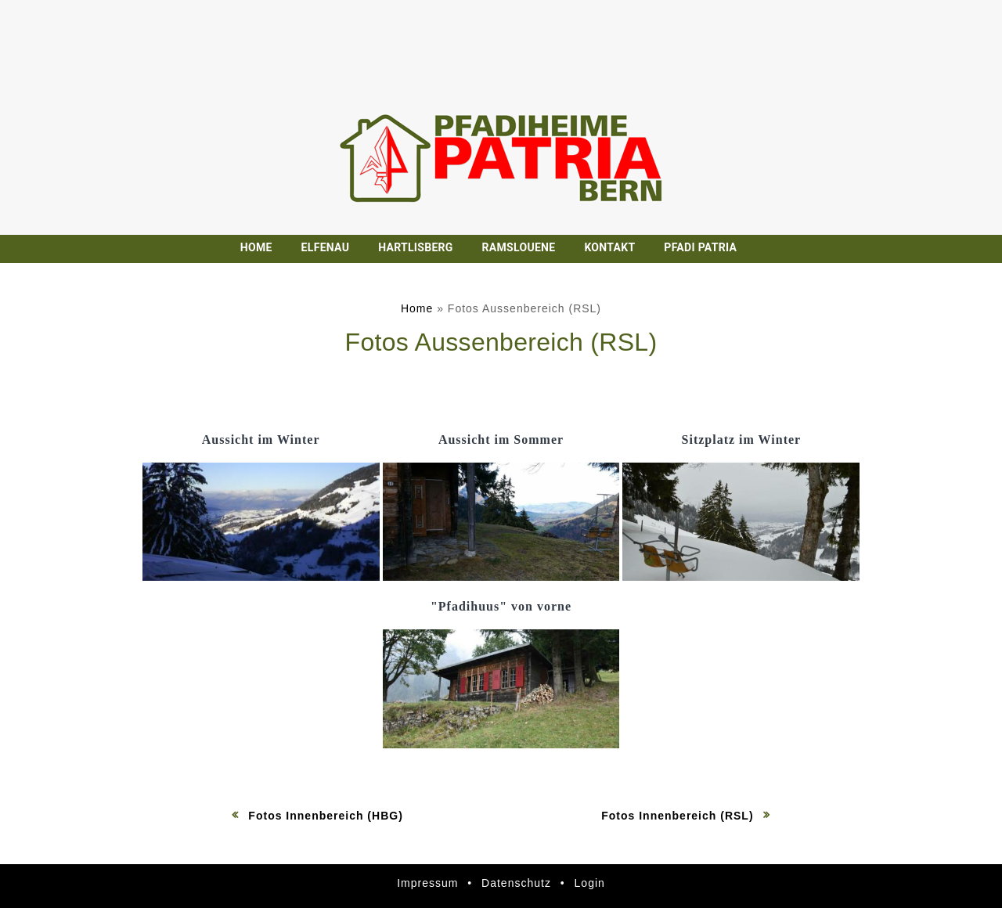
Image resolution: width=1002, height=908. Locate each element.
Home (256, 247)
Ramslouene (519, 247)
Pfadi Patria (700, 247)
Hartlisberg (415, 247)
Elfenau (325, 247)
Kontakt (609, 247)
